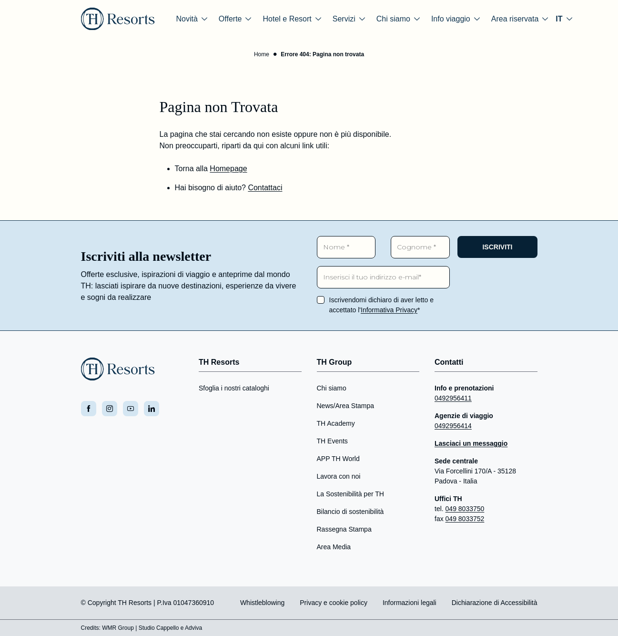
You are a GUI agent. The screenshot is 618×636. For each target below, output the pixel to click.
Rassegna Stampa (344, 529)
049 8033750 (465, 509)
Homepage (228, 168)
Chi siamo (331, 388)
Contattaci (265, 188)
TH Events (332, 441)
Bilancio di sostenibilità (350, 511)
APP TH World (338, 458)
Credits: (91, 628)
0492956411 (453, 398)
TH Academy (336, 423)
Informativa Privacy (389, 310)
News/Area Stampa (346, 406)
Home (261, 54)
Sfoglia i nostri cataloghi (234, 388)
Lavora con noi (339, 476)
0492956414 (453, 426)
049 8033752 (465, 519)
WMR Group (118, 628)
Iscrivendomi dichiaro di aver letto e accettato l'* (381, 305)
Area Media (334, 547)
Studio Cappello (159, 628)
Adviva (193, 628)
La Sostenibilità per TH (350, 494)
